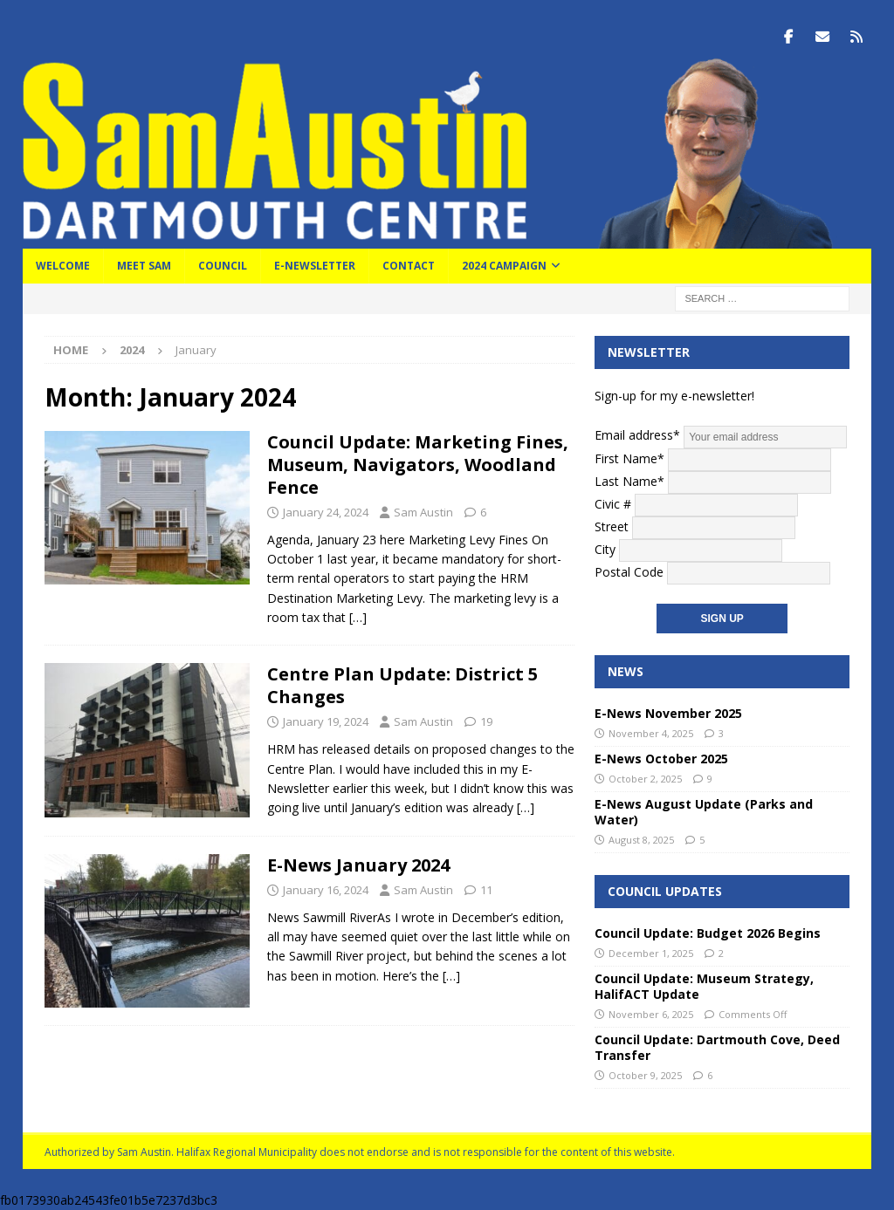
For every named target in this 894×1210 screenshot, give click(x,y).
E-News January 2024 (358, 865)
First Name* (629, 457)
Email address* (721, 435)
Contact (408, 265)
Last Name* (629, 480)
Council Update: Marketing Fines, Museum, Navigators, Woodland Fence (417, 464)
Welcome (63, 265)
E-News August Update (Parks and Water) (704, 811)
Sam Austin (423, 512)
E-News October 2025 (661, 758)
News (625, 671)
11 (486, 890)
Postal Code (629, 571)
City (605, 548)
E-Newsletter (314, 265)
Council (222, 265)
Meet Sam (144, 265)
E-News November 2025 (668, 713)
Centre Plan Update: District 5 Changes (402, 685)
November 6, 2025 (651, 1014)
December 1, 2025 (651, 953)
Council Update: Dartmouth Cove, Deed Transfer (717, 1046)
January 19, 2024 (325, 721)
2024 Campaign (504, 265)
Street (612, 525)
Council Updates (665, 890)
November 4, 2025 (651, 733)
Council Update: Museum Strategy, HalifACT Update (704, 985)
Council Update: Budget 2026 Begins (708, 933)
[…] (358, 617)
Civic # (613, 503)
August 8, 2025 (641, 839)
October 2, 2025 (645, 778)
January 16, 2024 (325, 890)
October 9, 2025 (645, 1075)
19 (486, 721)
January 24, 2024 (325, 512)
